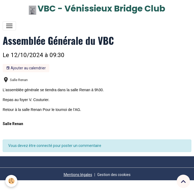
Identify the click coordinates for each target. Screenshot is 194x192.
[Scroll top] (183, 181)
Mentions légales (78, 175)
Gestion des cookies (114, 175)
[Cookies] (11, 181)
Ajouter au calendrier (26, 68)
